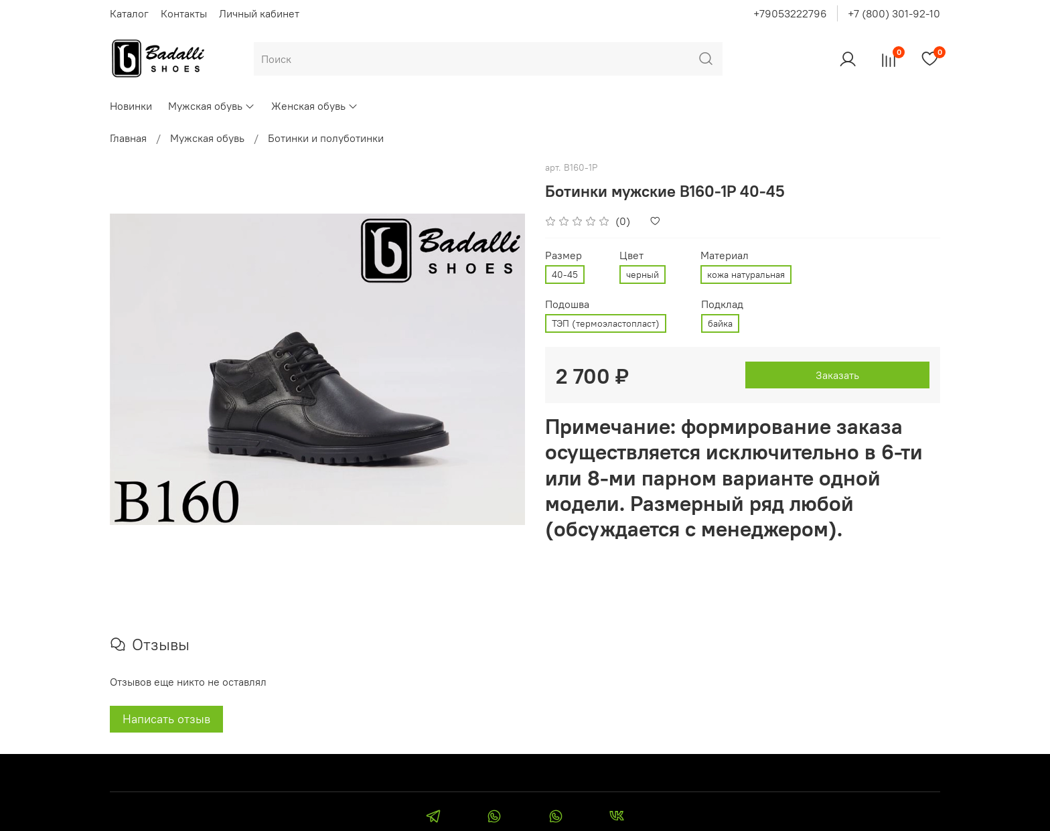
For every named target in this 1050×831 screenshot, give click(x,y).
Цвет (631, 255)
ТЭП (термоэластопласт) (606, 323)
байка (720, 323)
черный (642, 275)
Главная (128, 138)
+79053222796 (790, 13)
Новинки (131, 105)
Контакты (184, 13)
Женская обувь (314, 105)
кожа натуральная (746, 275)
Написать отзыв (166, 719)
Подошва (567, 304)
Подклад (722, 304)
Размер (563, 255)
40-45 (565, 275)
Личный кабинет (259, 13)
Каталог (129, 13)
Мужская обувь (211, 105)
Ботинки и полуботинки (326, 138)
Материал (724, 255)
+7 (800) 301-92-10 (894, 13)
